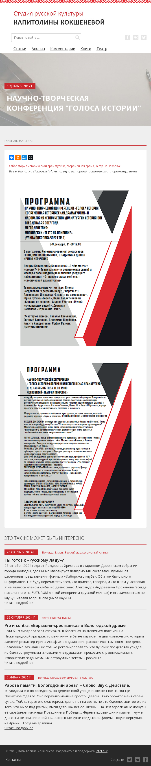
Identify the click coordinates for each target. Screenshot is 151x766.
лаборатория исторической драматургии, (37, 166)
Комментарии (62, 48)
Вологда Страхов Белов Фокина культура (65, 678)
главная (10, 141)
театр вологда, (51, 618)
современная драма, (81, 166)
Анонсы (38, 48)
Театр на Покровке (108, 166)
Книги (86, 48)
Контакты (13, 759)
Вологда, (48, 552)
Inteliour (101, 751)
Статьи (19, 48)
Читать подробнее (18, 603)
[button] (77, 37)
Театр (101, 48)
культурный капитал (95, 552)
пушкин (67, 618)
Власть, (59, 552)
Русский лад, (73, 552)
